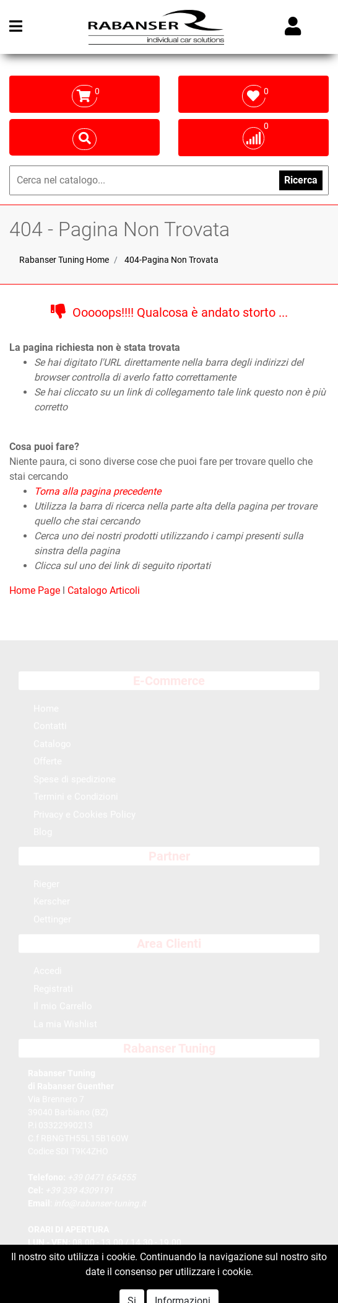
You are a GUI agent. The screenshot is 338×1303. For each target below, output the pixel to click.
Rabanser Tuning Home (64, 260)
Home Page (36, 590)
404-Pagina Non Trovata (171, 260)
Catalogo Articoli (103, 590)
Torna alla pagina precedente (97, 491)
